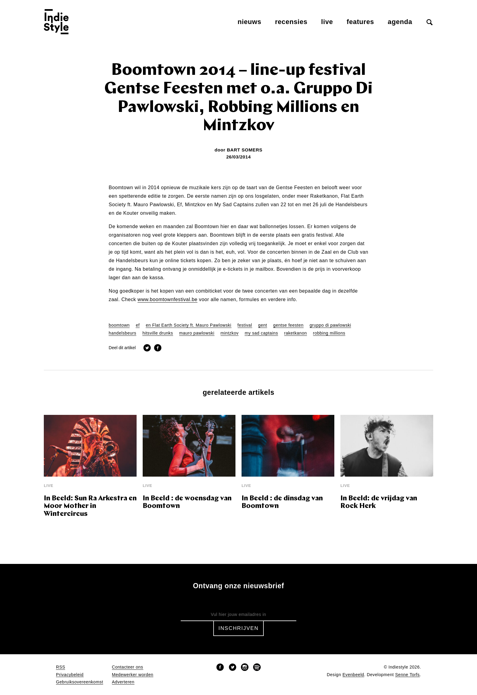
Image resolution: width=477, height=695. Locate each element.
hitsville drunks (157, 333)
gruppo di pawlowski (330, 325)
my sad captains (261, 333)
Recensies (291, 22)
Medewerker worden (132, 674)
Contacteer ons (127, 667)
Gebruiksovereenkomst (79, 682)
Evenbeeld (353, 674)
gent (262, 325)
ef (138, 325)
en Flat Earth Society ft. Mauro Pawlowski (188, 325)
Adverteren (123, 682)
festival (245, 325)
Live (327, 22)
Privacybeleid (70, 674)
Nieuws (249, 22)
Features (360, 22)
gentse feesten (288, 325)
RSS (60, 667)
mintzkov (230, 333)
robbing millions (329, 333)
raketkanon (295, 333)
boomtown (119, 325)
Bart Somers (245, 149)
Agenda (400, 22)
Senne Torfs (407, 674)
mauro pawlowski (196, 333)
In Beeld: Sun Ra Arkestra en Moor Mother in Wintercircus (90, 506)
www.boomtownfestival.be (167, 299)
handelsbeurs (122, 333)
